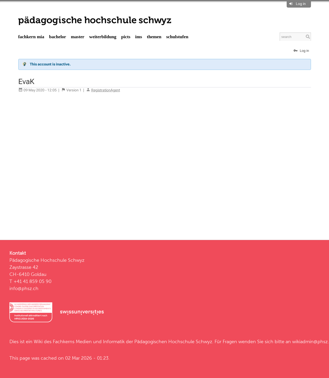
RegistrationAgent (105, 90)
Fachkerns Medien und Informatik (89, 341)
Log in (301, 4)
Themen (154, 36)
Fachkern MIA (31, 36)
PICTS (125, 36)
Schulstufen (177, 36)
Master (77, 36)
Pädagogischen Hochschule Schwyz (173, 341)
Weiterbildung (102, 36)
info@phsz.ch (23, 288)
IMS (138, 36)
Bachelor (57, 36)
